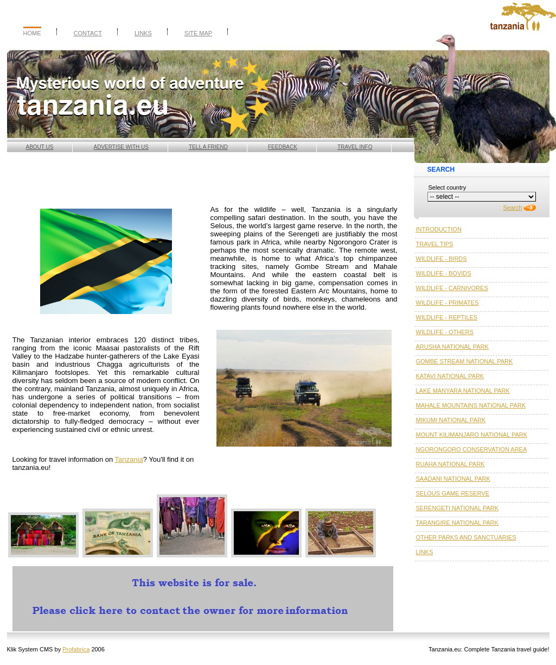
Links (143, 33)
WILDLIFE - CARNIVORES (452, 288)
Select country (447, 187)
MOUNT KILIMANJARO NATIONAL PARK (472, 434)
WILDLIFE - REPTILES (447, 317)
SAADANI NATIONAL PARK (453, 478)
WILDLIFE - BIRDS (441, 258)
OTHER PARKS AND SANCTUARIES (466, 537)
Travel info (354, 147)
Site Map (198, 33)
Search (512, 207)
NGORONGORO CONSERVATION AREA (471, 449)
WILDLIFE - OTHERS (445, 332)
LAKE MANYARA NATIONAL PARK (463, 390)
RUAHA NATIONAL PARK (450, 464)
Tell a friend (208, 147)
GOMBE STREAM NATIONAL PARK (464, 361)
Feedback (282, 147)
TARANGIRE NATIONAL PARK (457, 522)
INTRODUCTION (439, 229)
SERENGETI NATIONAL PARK (457, 508)
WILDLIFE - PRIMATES (447, 302)
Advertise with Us (121, 147)
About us (40, 147)
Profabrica (76, 649)
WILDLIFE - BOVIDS (443, 273)
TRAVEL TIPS (434, 244)
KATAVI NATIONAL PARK (450, 376)
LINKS (424, 552)
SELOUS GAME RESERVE (453, 493)
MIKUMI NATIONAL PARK (451, 420)
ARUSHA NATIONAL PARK (452, 346)
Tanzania (129, 459)
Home (32, 33)
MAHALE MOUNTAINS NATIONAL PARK (471, 405)
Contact (88, 33)
